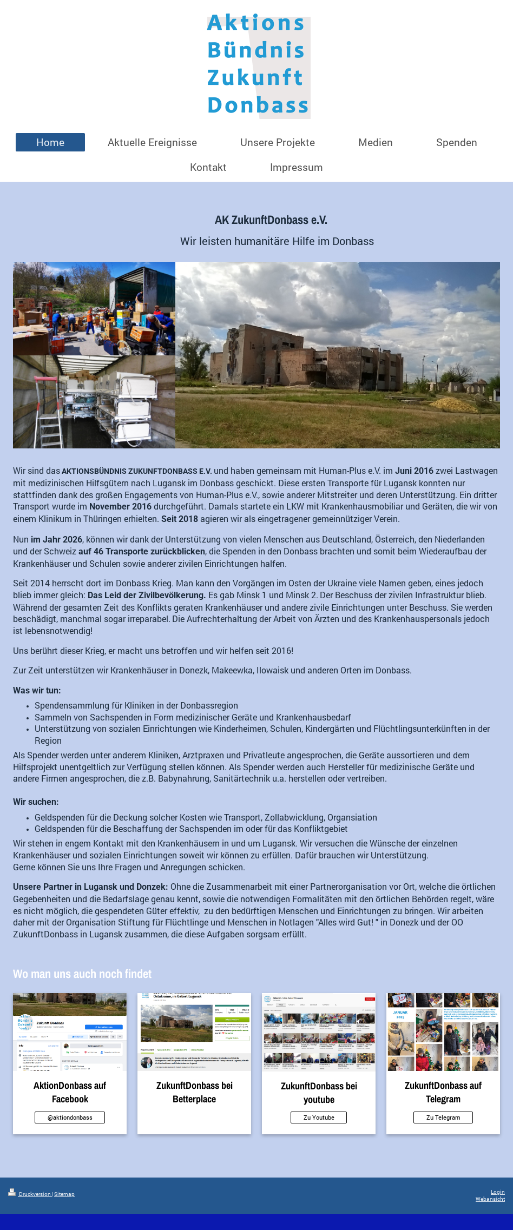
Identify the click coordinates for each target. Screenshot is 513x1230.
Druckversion (30, 1194)
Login (498, 1191)
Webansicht (490, 1198)
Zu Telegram (443, 1117)
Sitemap (64, 1194)
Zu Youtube (319, 1117)
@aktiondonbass (70, 1117)
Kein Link (194, 1117)
